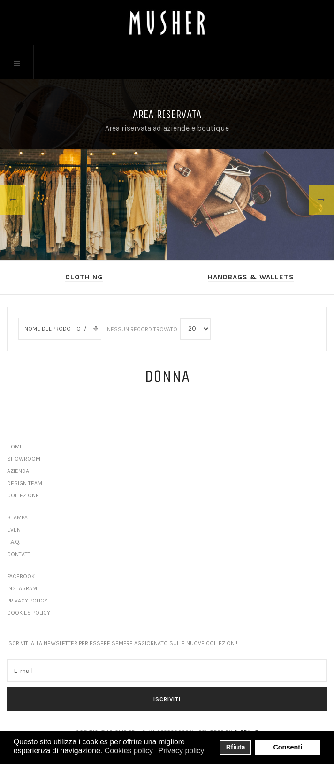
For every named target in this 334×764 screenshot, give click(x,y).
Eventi (16, 529)
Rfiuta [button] (235, 747)
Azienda (18, 471)
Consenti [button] (287, 747)
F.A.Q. (13, 542)
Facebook (21, 576)
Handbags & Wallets (251, 277)
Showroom (23, 458)
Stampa (17, 517)
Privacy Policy (27, 600)
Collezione (23, 495)
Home (15, 446)
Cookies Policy (28, 613)
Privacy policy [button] (182, 751)
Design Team (24, 483)
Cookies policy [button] (129, 751)
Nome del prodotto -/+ (57, 328)
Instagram (22, 588)
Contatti (19, 554)
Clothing (84, 277)
